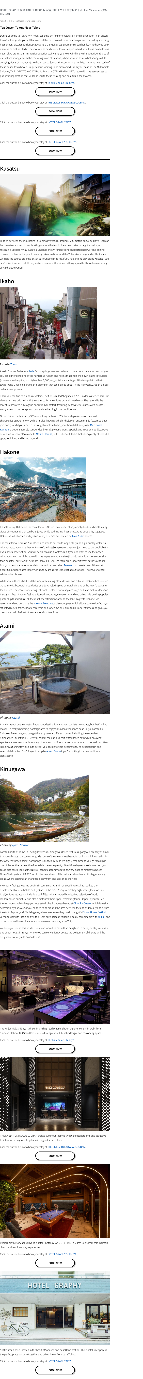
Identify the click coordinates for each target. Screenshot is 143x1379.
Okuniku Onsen (82, 903)
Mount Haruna (44, 434)
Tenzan (68, 565)
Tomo (13, 364)
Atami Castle (53, 751)
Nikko (101, 917)
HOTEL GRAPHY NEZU (60, 122)
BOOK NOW (55, 91)
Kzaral (16, 718)
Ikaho (32, 371)
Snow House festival (94, 912)
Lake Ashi (77, 536)
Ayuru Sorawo (20, 845)
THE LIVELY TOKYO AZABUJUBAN (66, 102)
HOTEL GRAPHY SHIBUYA (62, 142)
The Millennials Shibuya (61, 82)
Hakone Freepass (43, 603)
